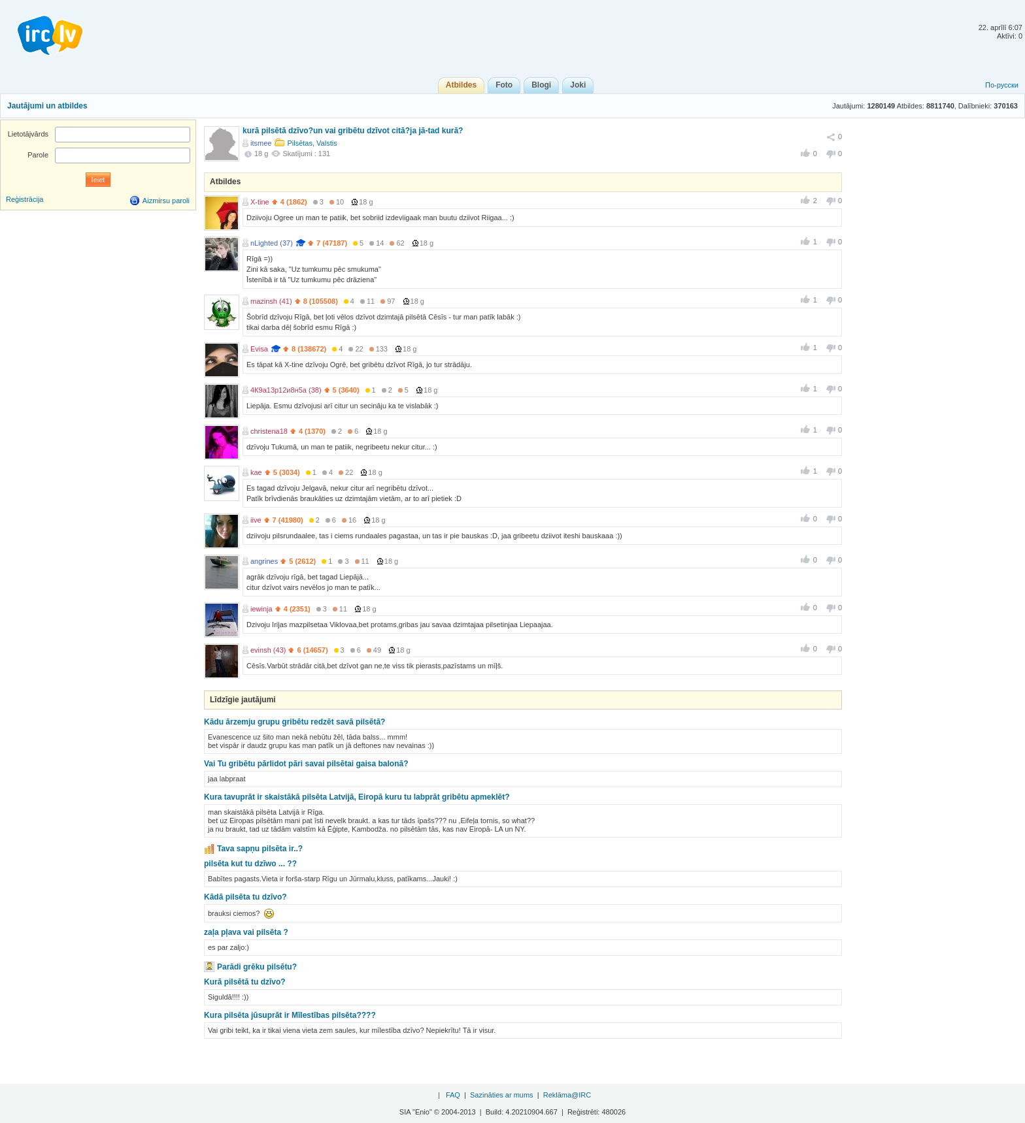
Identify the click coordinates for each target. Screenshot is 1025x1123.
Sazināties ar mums (501, 1095)
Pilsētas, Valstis (312, 143)
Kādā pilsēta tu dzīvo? (245, 897)
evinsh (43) (268, 650)
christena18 (269, 431)
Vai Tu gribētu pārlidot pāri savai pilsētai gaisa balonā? (306, 763)
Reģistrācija (24, 199)
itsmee (260, 143)
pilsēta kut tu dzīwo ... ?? (250, 863)
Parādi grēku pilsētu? (257, 966)
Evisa (259, 349)
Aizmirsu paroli (166, 200)
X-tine (259, 202)
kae (256, 472)
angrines (264, 561)
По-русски (1001, 85)
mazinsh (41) (271, 301)
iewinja (261, 609)
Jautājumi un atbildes (47, 105)
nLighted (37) (271, 243)
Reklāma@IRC (567, 1095)
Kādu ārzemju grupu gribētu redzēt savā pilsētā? (294, 721)
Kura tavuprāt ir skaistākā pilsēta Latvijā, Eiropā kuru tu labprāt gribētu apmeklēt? (356, 797)
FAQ (453, 1095)
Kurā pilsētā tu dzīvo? (245, 981)
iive (255, 520)
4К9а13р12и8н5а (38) (286, 390)
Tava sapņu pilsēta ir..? (260, 848)
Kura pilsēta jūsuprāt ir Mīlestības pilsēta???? (290, 1015)
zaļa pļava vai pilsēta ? (246, 932)
